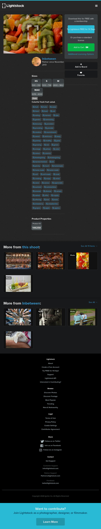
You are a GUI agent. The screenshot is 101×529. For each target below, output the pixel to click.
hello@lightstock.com (50, 483)
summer (37, 187)
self (35, 174)
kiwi (46, 199)
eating (36, 115)
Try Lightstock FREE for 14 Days (81, 29)
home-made (53, 170)
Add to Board (81, 65)
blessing (37, 124)
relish (56, 178)
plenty (36, 166)
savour (45, 183)
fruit (35, 107)
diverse (47, 191)
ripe (56, 115)
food (45, 111)
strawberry (38, 203)
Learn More (50, 522)
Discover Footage (51, 396)
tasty (57, 136)
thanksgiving (39, 157)
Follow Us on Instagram (52, 449)
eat (52, 111)
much (46, 166)
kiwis (55, 199)
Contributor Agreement (50, 429)
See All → (93, 302)
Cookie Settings (50, 425)
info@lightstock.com (50, 468)
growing (37, 145)
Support (50, 374)
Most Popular (50, 400)
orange (36, 149)
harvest (47, 115)
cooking (37, 178)
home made (38, 170)
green (55, 145)
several (37, 191)
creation (37, 132)
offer (45, 195)
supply (55, 195)
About (50, 363)
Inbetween (49, 59)
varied (36, 195)
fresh (36, 111)
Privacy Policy (50, 422)
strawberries (52, 203)
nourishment (50, 132)
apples (56, 208)
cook (56, 174)
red (46, 145)
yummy (37, 140)
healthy (47, 140)
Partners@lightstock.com (50, 476)
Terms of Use (50, 418)
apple (46, 208)
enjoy (47, 178)
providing (37, 128)
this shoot (30, 247)
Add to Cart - (81, 47)
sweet (36, 136)
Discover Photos (50, 392)
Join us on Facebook (52, 445)
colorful (47, 153)
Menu (96, 5)
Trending (50, 404)
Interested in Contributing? (50, 382)
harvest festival (40, 161)
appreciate (57, 183)
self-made (46, 174)
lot (52, 161)
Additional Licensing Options (81, 54)
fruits (44, 107)
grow (57, 140)
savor (36, 183)
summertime (50, 187)
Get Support (50, 461)
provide (49, 128)
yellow (46, 149)
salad (53, 107)
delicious (47, 136)
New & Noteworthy (50, 407)
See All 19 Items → (89, 246)
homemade (57, 166)
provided (48, 124)
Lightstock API (50, 378)
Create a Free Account (50, 367)
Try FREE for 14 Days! (50, 370)
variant (57, 191)
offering (37, 199)
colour (36, 153)
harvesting (48, 119)
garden (36, 119)
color (56, 149)
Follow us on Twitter (52, 441)
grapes (36, 208)
